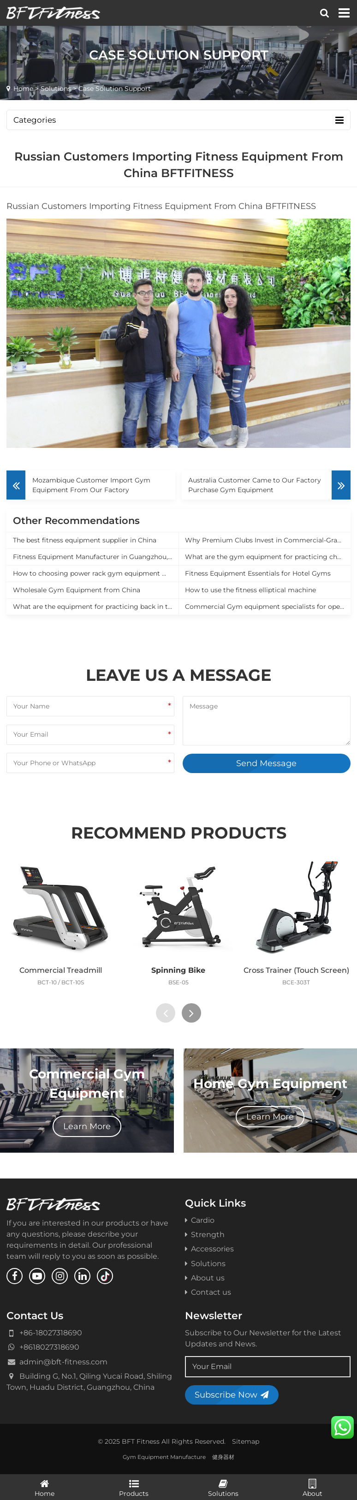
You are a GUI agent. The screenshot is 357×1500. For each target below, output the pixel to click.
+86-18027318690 (50, 1332)
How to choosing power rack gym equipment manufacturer (95, 573)
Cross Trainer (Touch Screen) (296, 970)
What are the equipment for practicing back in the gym (95, 606)
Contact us (208, 1292)
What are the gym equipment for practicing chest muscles (268, 557)
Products (134, 1487)
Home (23, 88)
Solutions (56, 88)
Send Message (266, 763)
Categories (178, 120)
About (312, 1487)
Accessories (209, 1248)
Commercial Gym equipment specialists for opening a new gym (268, 606)
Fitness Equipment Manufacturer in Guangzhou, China (95, 557)
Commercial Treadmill (60, 970)
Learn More (87, 1126)
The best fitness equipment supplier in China (84, 540)
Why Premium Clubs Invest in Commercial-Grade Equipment (268, 540)
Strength (205, 1234)
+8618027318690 (49, 1346)
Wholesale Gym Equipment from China (76, 590)
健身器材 (223, 1456)
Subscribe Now (232, 1394)
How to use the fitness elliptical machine (250, 590)
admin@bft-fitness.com (63, 1361)
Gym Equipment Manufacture (164, 1456)
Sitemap (245, 1441)
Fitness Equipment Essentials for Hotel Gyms (258, 573)
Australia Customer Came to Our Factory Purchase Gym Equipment (254, 485)
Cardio (199, 1220)
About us (205, 1277)
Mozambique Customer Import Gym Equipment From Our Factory (91, 485)
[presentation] (165, 1013)
